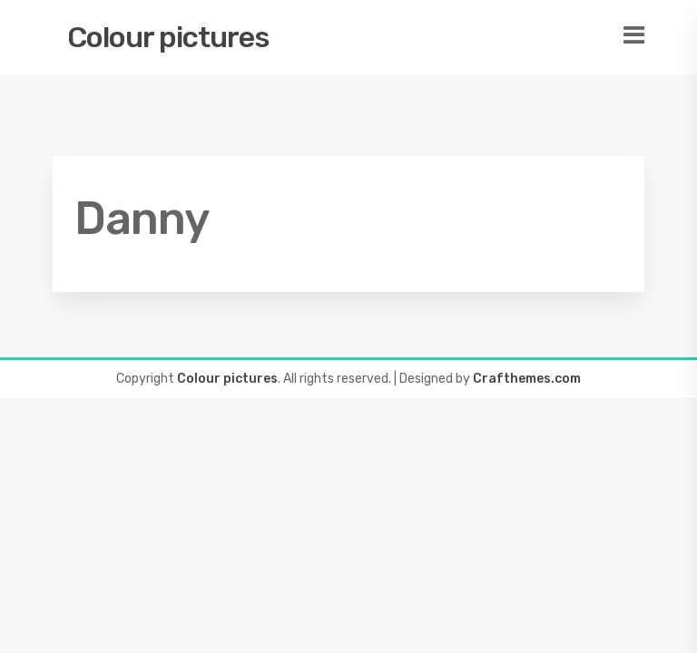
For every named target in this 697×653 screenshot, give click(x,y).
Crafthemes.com (527, 378)
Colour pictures (168, 37)
